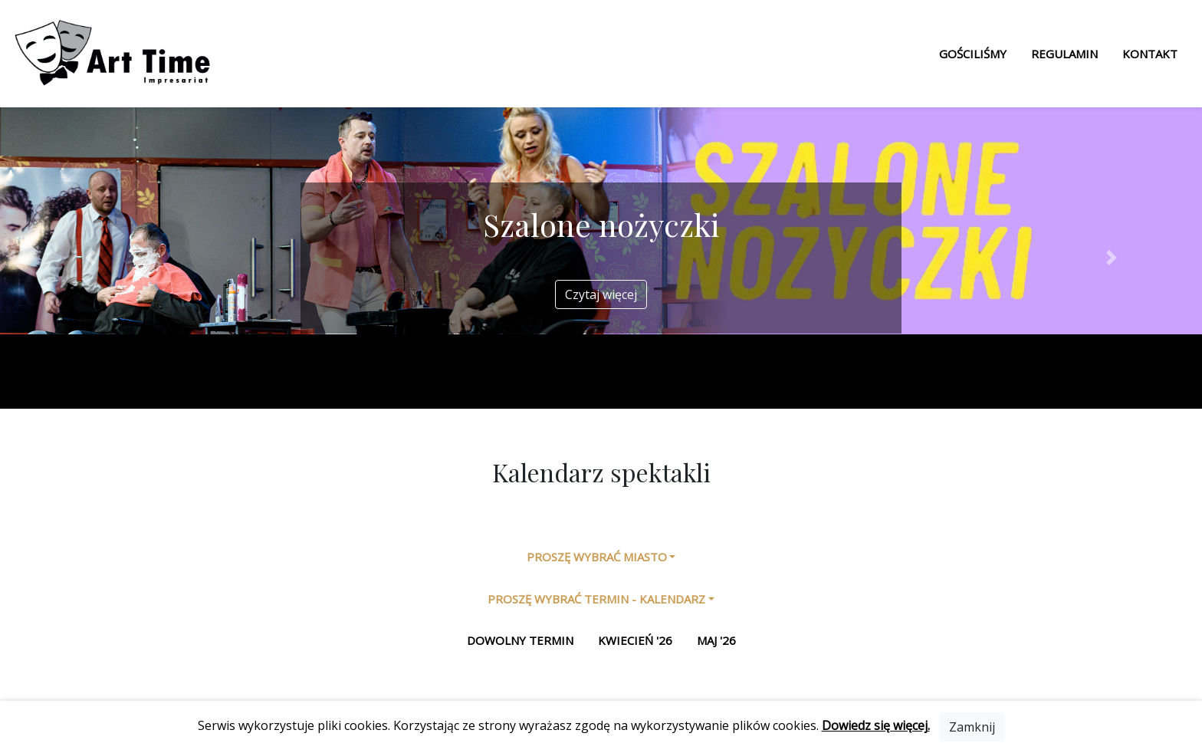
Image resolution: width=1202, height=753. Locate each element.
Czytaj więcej (601, 294)
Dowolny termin (520, 640)
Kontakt (1149, 53)
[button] (90, 258)
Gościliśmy (973, 53)
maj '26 (716, 640)
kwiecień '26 (635, 640)
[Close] (972, 726)
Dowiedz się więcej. (876, 725)
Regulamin (1064, 53)
